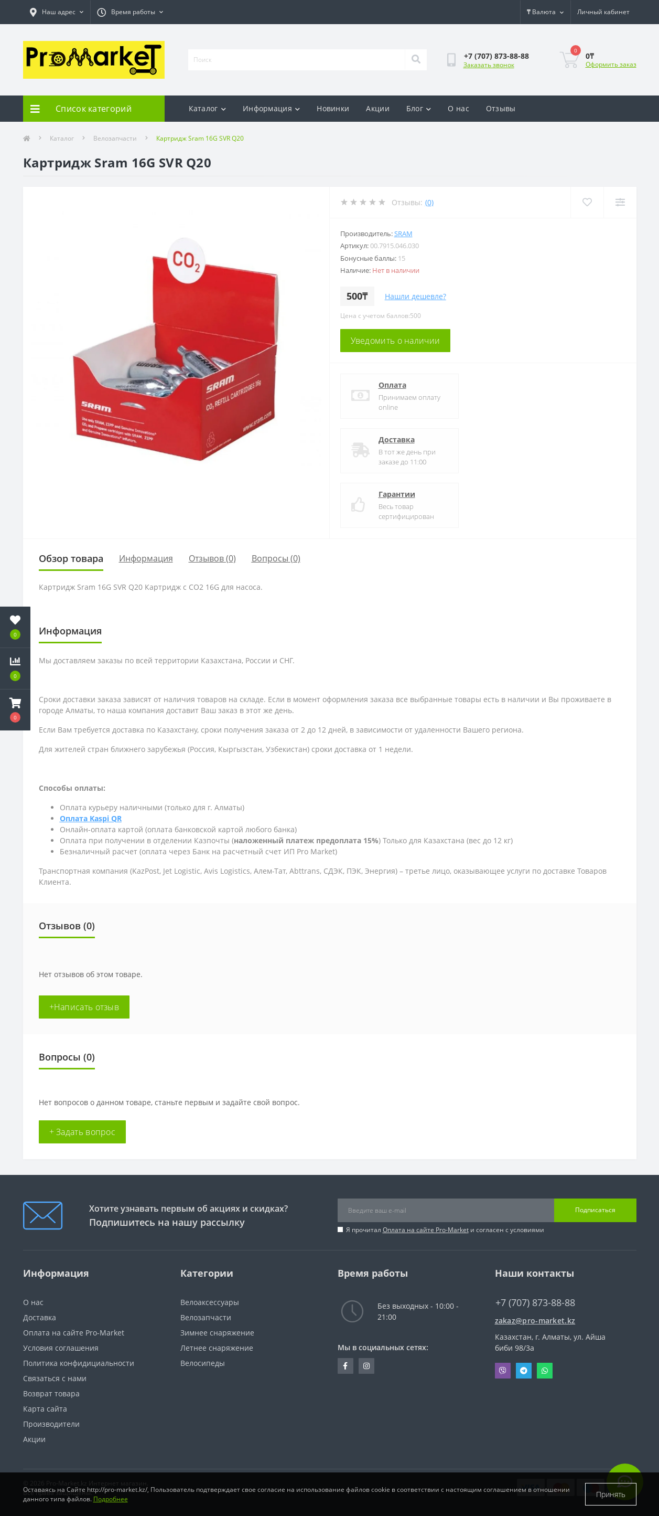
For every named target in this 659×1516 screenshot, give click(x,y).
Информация (271, 108)
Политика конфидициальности (78, 1363)
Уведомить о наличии (395, 340)
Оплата (392, 385)
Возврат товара (51, 1393)
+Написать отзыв (84, 1007)
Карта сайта (45, 1409)
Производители (51, 1424)
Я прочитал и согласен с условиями (445, 1229)
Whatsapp (545, 1370)
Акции (378, 108)
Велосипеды (202, 1363)
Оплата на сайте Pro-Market (426, 1229)
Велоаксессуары (209, 1302)
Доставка (397, 439)
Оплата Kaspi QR (91, 818)
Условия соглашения (61, 1348)
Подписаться (595, 1209)
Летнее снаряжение (216, 1348)
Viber (502, 1370)
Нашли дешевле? (415, 296)
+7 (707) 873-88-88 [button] (535, 1303)
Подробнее (110, 1498)
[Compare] (619, 202)
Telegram (523, 1370)
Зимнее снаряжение (217, 1333)
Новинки (333, 108)
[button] (15, 710)
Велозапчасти (115, 138)
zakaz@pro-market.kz (535, 1321)
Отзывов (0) (212, 558)
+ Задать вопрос (82, 1132)
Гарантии (397, 494)
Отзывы (501, 108)
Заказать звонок (488, 64)
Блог (418, 108)
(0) (429, 202)
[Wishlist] (586, 202)
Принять (610, 1494)
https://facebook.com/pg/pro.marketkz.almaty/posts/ (345, 1366)
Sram (403, 233)
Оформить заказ (611, 64)
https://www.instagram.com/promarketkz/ (366, 1366)
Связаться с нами (55, 1378)
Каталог (207, 108)
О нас (458, 108)
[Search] (416, 59)
